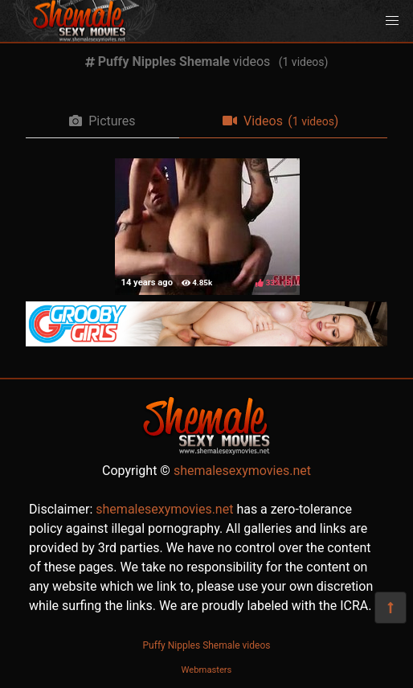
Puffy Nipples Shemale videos (207, 645)
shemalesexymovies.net (242, 470)
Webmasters (207, 670)
